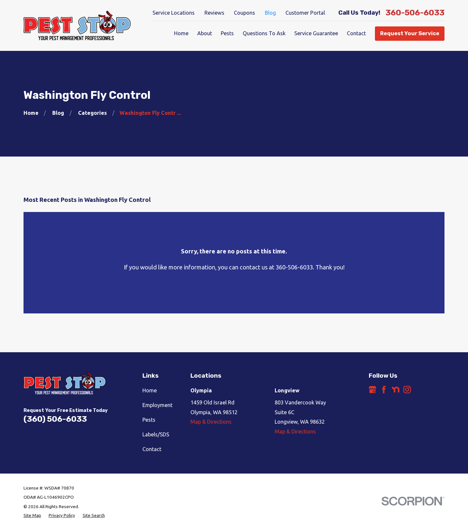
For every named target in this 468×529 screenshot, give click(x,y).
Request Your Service (409, 33)
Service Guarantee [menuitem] (316, 33)
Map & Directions (211, 422)
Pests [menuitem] (227, 33)
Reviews (214, 13)
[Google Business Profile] (372, 389)
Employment (157, 405)
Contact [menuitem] (356, 33)
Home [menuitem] (181, 33)
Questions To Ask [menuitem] (264, 33)
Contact (151, 449)
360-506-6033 (414, 13)
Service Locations (174, 13)
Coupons (244, 13)
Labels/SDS (155, 434)
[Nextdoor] (395, 389)
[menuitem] (32, 515)
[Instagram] (407, 389)
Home (149, 390)
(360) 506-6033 (55, 419)
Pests (148, 420)
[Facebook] (384, 389)
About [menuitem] (204, 33)
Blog (270, 13)
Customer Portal (305, 13)
